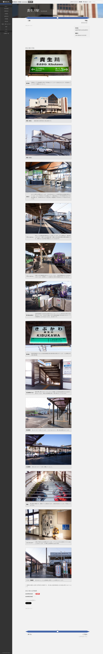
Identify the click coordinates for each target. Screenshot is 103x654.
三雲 (29, 20)
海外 (6, 26)
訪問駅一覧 (6, 33)
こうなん (84, 634)
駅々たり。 (6, 3)
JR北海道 (6, 8)
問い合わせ (85, 1)
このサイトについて (74, 1)
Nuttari (8, 652)
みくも (29, 634)
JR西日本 (6, 16)
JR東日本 (6, 11)
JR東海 (6, 13)
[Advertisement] (48, 36)
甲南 (86, 20)
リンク (90, 1)
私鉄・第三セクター (6, 24)
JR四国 (6, 18)
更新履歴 (80, 1)
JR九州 (6, 21)
